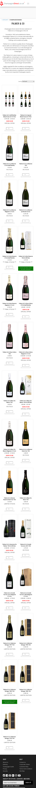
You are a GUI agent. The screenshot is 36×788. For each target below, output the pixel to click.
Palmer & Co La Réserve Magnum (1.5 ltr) (9, 210)
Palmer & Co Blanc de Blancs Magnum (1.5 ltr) (9, 450)
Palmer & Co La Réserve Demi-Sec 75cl (25, 450)
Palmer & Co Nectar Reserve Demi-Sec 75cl (9, 498)
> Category (4, 20)
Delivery (5, 764)
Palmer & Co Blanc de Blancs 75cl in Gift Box (26, 401)
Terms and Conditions (25, 769)
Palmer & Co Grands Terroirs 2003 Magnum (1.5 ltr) (25, 594)
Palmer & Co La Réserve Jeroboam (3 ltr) (25, 210)
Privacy (5, 769)
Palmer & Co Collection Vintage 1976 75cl (9, 737)
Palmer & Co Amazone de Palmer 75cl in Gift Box (9, 545)
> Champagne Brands (15, 20)
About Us (5, 762)
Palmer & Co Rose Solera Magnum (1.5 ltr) (26, 353)
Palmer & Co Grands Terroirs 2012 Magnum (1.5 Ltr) (9, 594)
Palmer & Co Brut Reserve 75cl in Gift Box (26, 257)
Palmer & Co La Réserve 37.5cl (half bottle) (9, 164)
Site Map (22, 771)
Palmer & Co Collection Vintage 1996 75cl (25, 644)
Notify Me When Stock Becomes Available (25, 268)
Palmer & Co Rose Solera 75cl (9, 353)
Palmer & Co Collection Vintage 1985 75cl (9, 690)
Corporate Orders (24, 764)
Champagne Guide (8, 766)
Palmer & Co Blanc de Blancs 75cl (9, 401)
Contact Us (22, 762)
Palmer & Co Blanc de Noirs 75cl (26, 498)
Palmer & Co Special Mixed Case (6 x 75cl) (25, 116)
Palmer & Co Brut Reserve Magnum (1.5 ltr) (10, 304)
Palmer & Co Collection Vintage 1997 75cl (9, 644)
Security (5, 771)
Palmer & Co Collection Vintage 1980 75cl (25, 690)
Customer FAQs (23, 766)
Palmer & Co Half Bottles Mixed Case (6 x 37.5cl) (9, 116)
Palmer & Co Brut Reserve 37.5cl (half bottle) (10, 257)
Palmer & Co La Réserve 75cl (25, 164)
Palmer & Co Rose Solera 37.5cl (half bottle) (26, 304)
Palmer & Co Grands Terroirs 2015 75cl (25, 545)
